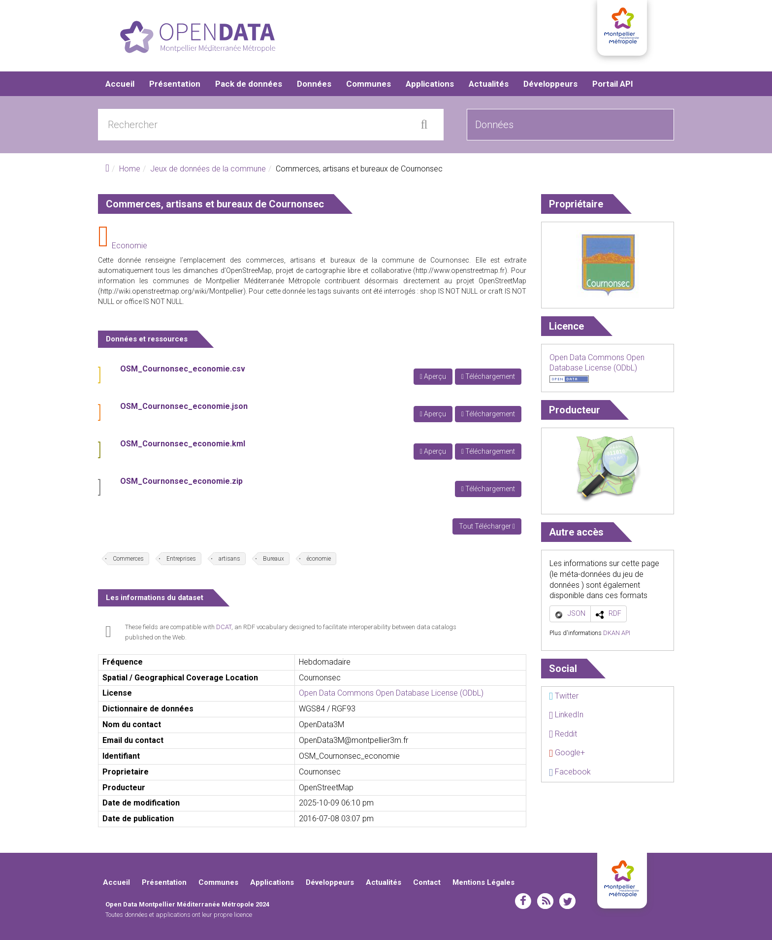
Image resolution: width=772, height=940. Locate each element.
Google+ (567, 752)
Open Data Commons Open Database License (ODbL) (391, 693)
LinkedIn (566, 714)
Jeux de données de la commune (208, 168)
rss (545, 901)
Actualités (489, 84)
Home (129, 168)
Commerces (128, 558)
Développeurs (550, 84)
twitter (567, 901)
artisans (229, 558)
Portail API (612, 84)
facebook (523, 901)
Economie (129, 245)
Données (314, 84)
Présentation (174, 84)
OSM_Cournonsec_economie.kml (182, 443)
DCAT (223, 627)
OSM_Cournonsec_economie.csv (182, 368)
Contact (427, 882)
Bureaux (273, 558)
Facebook (570, 771)
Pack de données (248, 84)
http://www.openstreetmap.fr (460, 270)
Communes (368, 84)
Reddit (563, 734)
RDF (615, 613)
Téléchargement (488, 376)
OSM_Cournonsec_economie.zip (181, 481)
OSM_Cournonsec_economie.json (184, 406)
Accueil (119, 84)
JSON (576, 613)
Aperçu (433, 376)
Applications (430, 84)
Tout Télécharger (487, 526)
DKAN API (616, 633)
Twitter (564, 696)
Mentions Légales (483, 882)
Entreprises (181, 558)
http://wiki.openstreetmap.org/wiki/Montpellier (171, 291)
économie (319, 558)
